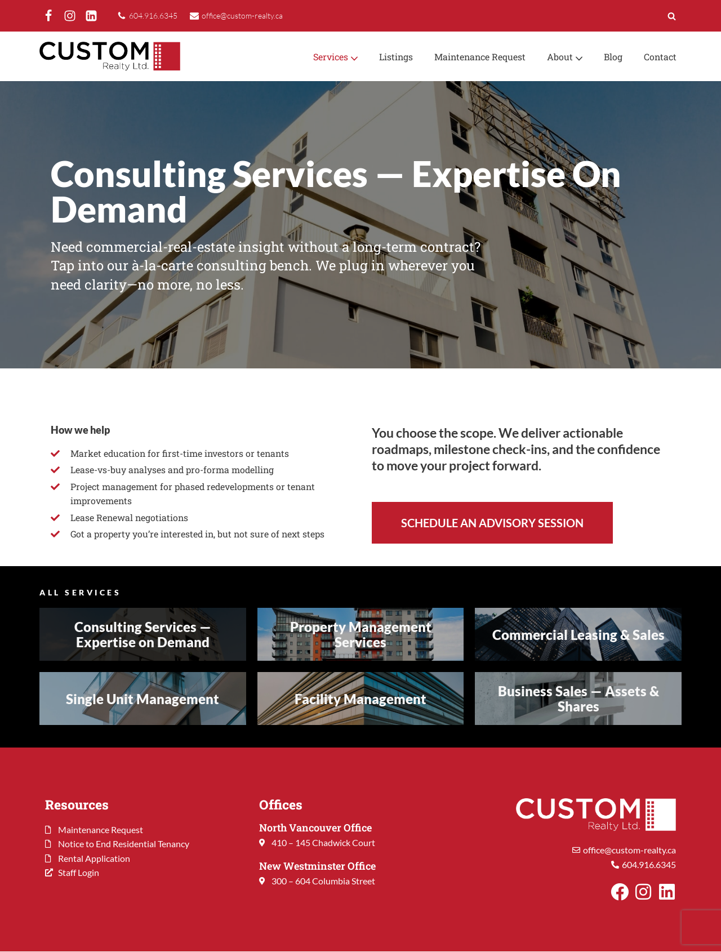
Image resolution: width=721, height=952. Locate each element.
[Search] (671, 16)
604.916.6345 (153, 15)
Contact (660, 57)
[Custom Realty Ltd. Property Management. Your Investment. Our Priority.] (109, 56)
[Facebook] (48, 16)
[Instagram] (70, 16)
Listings (393, 57)
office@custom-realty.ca (242, 15)
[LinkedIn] (91, 16)
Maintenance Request (478, 57)
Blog (612, 57)
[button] (351, 57)
